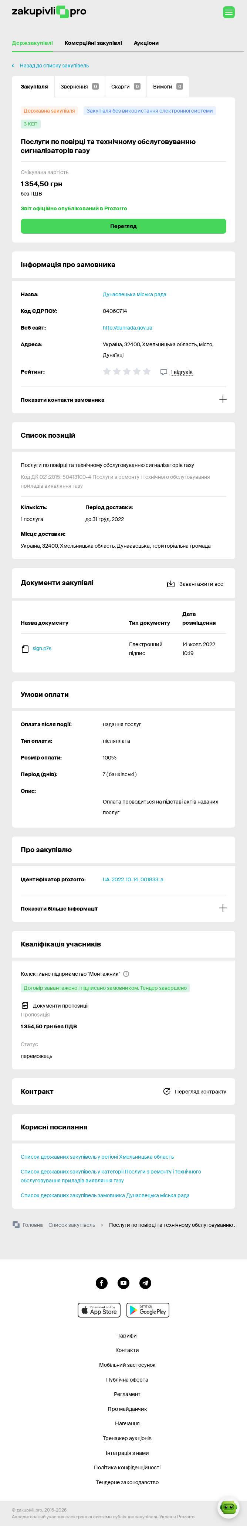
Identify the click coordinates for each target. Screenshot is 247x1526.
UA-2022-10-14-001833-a (133, 879)
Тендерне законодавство (127, 1482)
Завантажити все (194, 582)
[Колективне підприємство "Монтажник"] (75, 974)
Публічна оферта (127, 1379)
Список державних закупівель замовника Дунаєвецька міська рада (105, 1195)
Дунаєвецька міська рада (134, 294)
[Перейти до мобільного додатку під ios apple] (99, 1310)
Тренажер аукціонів (127, 1438)
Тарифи (127, 1335)
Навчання (127, 1423)
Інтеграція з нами (127, 1453)
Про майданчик (127, 1409)
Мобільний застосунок (127, 1365)
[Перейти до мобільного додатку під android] (147, 1310)
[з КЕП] (30, 124)
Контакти (127, 1350)
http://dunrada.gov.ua (127, 327)
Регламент (127, 1394)
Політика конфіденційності (127, 1467)
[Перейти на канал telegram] (145, 1282)
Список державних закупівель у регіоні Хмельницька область (97, 1156)
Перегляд (123, 226)
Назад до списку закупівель (54, 65)
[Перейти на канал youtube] (123, 1282)
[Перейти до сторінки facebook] (102, 1282)
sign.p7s (42, 648)
